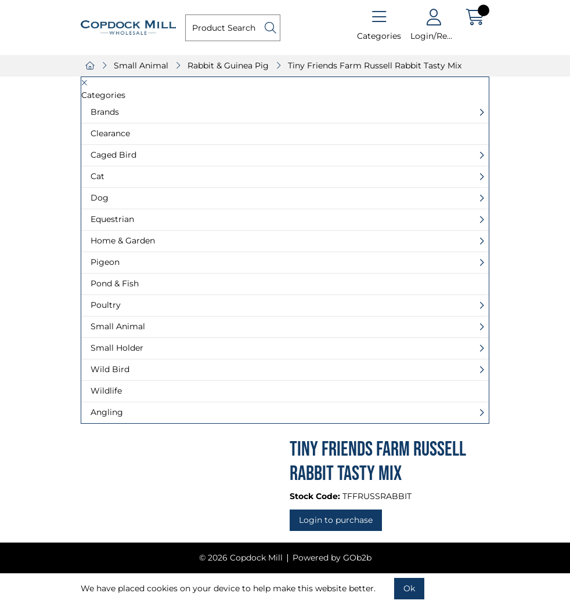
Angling (107, 412)
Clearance (110, 133)
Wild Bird (110, 369)
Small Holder (117, 348)
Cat (97, 176)
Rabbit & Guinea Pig (228, 65)
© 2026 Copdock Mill (241, 557)
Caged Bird (113, 155)
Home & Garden (123, 240)
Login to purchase (336, 520)
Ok (409, 588)
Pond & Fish (115, 283)
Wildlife (106, 390)
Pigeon (105, 262)
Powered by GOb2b (332, 557)
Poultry (106, 305)
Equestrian (112, 219)
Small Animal (141, 65)
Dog (100, 197)
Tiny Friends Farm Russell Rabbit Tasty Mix (374, 65)
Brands (105, 112)
